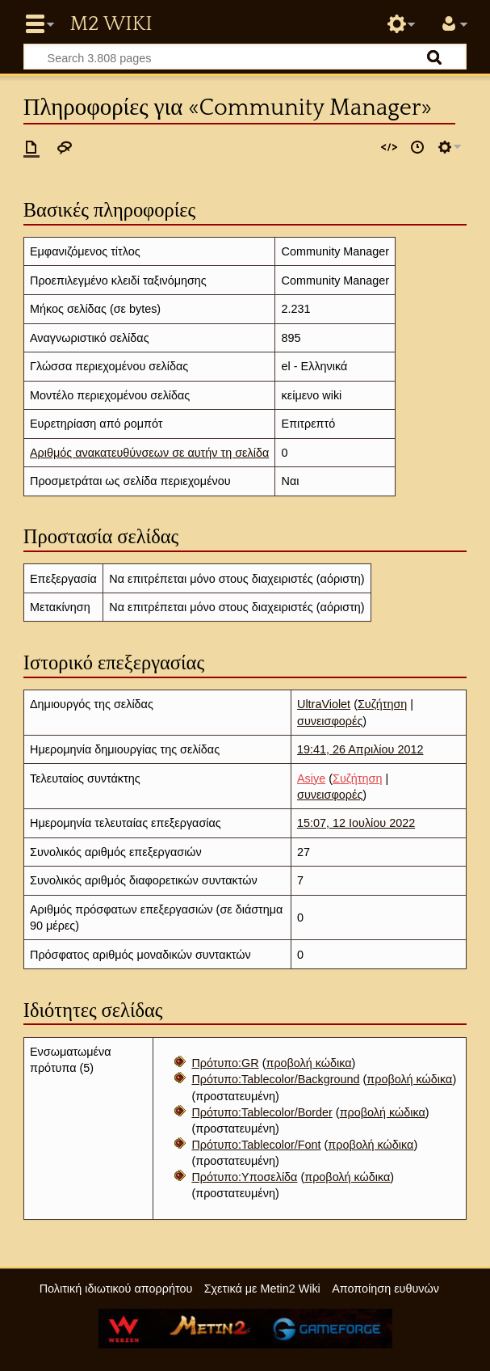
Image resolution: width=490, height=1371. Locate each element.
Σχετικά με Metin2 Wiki (262, 1288)
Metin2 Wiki (110, 24)
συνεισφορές (329, 721)
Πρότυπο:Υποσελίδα (244, 1177)
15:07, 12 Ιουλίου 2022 (356, 822)
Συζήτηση (382, 704)
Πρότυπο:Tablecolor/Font (255, 1144)
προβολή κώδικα (308, 1063)
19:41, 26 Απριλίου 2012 (360, 749)
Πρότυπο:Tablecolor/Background (275, 1079)
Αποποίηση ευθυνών (385, 1288)
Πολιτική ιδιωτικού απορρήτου (116, 1288)
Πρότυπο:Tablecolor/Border (261, 1112)
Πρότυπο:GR (224, 1063)
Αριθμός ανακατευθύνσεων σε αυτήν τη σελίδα (149, 452)
